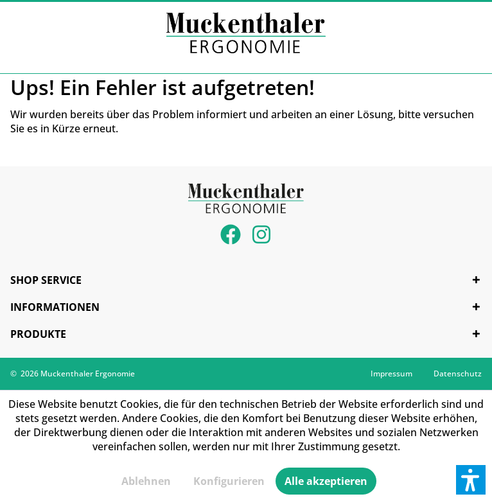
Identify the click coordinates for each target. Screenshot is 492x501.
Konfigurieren (229, 481)
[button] (471, 480)
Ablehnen (146, 481)
